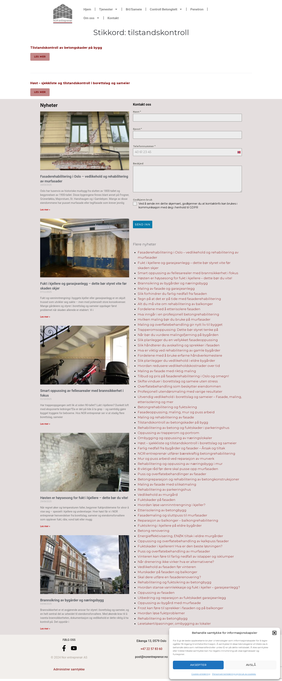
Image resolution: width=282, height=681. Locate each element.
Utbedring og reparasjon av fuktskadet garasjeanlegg (182, 598)
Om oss (92, 17)
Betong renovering (153, 532)
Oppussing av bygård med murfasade (169, 604)
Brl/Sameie (134, 9)
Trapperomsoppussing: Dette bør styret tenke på (178, 331)
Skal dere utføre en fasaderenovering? (169, 578)
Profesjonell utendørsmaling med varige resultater (180, 392)
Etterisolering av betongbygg (162, 511)
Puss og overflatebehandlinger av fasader (172, 475)
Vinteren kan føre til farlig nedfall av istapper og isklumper (186, 557)
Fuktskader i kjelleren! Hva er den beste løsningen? (180, 547)
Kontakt (113, 18)
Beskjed (138, 165)
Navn (137, 113)
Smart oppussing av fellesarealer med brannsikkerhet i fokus (188, 274)
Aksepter (198, 665)
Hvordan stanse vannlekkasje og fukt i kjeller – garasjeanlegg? (189, 588)
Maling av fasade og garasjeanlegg (166, 289)
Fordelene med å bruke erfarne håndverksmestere (180, 356)
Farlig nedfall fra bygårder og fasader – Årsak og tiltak (181, 449)
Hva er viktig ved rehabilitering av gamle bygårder (179, 351)
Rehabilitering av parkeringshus (164, 490)
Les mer (40, 57)
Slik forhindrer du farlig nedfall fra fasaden (172, 294)
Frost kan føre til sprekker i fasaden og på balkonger (180, 609)
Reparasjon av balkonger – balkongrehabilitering (178, 521)
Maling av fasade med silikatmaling (167, 485)
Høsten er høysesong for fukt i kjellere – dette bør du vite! (84, 500)
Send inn (142, 226)
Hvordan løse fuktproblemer (161, 614)
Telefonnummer (144, 148)
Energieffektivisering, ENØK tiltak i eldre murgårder (180, 537)
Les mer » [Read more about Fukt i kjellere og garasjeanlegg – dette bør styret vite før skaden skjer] (45, 319)
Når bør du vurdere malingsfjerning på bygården (178, 336)
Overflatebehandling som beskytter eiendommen (179, 387)
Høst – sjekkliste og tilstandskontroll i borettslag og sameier (84, 84)
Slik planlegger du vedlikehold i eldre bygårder (176, 361)
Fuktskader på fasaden (156, 501)
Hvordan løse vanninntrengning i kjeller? (171, 506)
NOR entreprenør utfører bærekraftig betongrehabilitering (186, 454)
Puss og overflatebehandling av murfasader (174, 552)
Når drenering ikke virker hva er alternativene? (176, 562)
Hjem (87, 9)
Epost (137, 131)
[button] (274, 633)
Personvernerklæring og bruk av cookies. (234, 673)
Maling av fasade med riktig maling (167, 372)
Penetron (196, 9)
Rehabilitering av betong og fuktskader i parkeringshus (183, 428)
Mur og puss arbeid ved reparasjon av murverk (176, 459)
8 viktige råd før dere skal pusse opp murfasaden (178, 470)
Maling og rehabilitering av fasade (166, 418)
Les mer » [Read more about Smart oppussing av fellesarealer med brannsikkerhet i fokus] (45, 426)
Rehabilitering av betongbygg (162, 619)
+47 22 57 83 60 (151, 651)
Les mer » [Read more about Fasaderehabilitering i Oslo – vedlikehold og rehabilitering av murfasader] (45, 211)
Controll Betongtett (166, 9)
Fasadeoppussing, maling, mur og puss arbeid (176, 413)
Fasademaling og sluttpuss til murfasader (172, 516)
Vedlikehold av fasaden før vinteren (167, 568)
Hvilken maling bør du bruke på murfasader (174, 320)
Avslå (251, 665)
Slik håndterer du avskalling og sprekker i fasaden (179, 346)
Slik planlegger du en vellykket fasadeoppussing (178, 341)
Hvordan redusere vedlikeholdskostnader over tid (179, 367)
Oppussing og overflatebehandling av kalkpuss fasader (183, 542)
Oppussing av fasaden (156, 593)
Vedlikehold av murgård (158, 495)
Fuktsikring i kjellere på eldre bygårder (170, 526)
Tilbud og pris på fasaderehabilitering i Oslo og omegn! (183, 377)
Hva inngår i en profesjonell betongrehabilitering (178, 315)
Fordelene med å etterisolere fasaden (169, 310)
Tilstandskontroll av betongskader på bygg (69, 48)
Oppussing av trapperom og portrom (168, 433)
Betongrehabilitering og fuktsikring (167, 408)
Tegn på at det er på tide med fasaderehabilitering (179, 299)
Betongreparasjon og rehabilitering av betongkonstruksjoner (188, 480)
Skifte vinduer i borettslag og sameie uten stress (178, 382)
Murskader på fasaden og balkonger (167, 573)
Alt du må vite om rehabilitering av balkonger (175, 305)
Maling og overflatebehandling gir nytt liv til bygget (180, 325)
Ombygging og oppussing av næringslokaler (175, 439)
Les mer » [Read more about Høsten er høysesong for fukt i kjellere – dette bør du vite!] (45, 528)
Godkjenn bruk (142, 201)
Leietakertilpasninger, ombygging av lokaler (174, 624)
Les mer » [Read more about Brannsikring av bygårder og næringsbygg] (45, 630)
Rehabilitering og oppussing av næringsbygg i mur (180, 464)
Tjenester (108, 9)
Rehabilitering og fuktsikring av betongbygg (174, 583)
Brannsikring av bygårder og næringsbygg (72, 602)
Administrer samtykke (69, 671)
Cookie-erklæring (200, 673)
